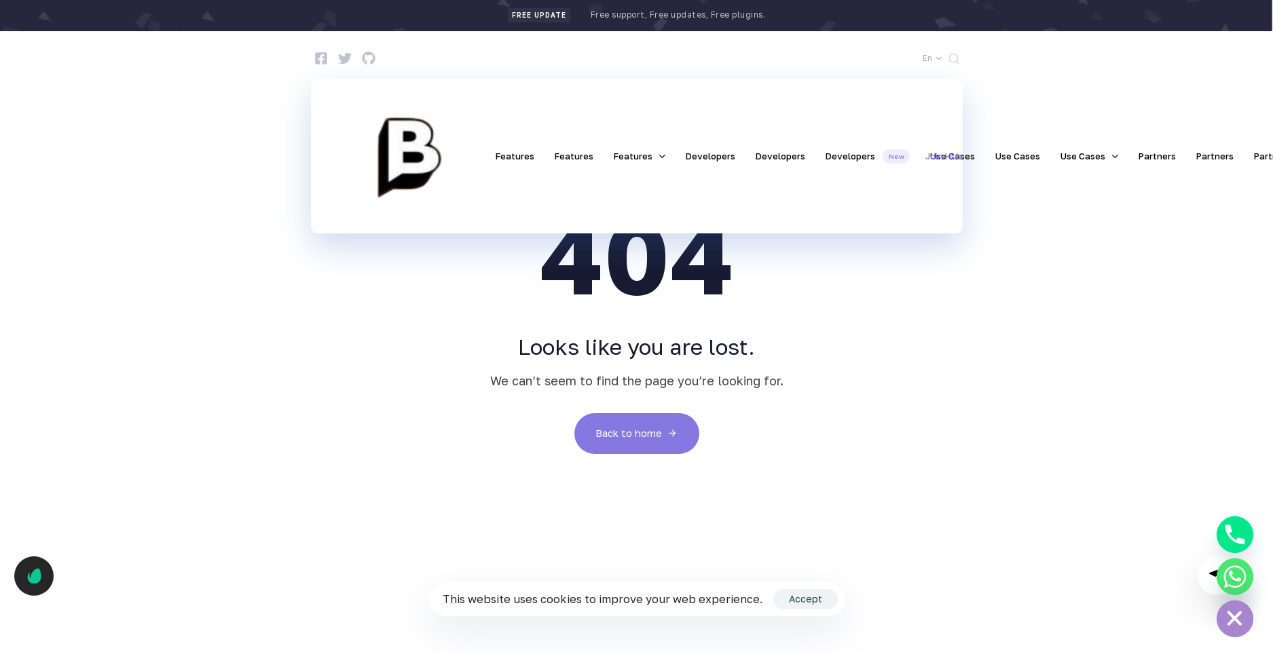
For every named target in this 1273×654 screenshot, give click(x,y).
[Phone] (1235, 534)
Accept (805, 598)
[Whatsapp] (1235, 576)
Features (515, 156)
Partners (1157, 156)
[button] (932, 58)
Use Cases (1017, 156)
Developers (710, 156)
